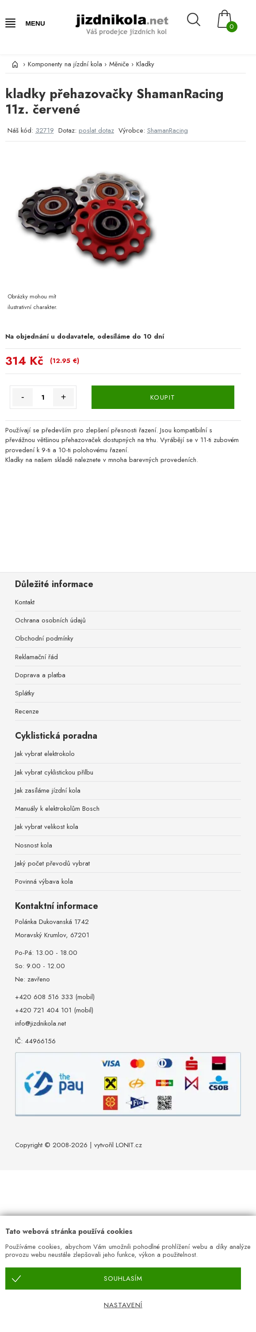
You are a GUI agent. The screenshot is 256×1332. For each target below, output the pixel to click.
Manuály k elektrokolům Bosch (57, 808)
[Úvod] (14, 64)
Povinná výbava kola (44, 881)
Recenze (27, 711)
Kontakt (24, 602)
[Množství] (43, 397)
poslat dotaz (96, 130)
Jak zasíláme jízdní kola (47, 790)
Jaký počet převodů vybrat (52, 863)
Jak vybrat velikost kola (46, 827)
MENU (35, 23)
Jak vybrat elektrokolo (45, 754)
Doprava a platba (40, 675)
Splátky (24, 693)
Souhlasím (123, 1278)
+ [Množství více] (63, 397)
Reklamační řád (36, 657)
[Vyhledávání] (199, 19)
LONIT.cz (129, 1145)
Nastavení (123, 1305)
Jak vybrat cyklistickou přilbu (54, 772)
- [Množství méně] (22, 397)
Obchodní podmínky (44, 638)
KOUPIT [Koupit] (163, 397)
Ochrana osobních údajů (50, 620)
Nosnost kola (33, 845)
